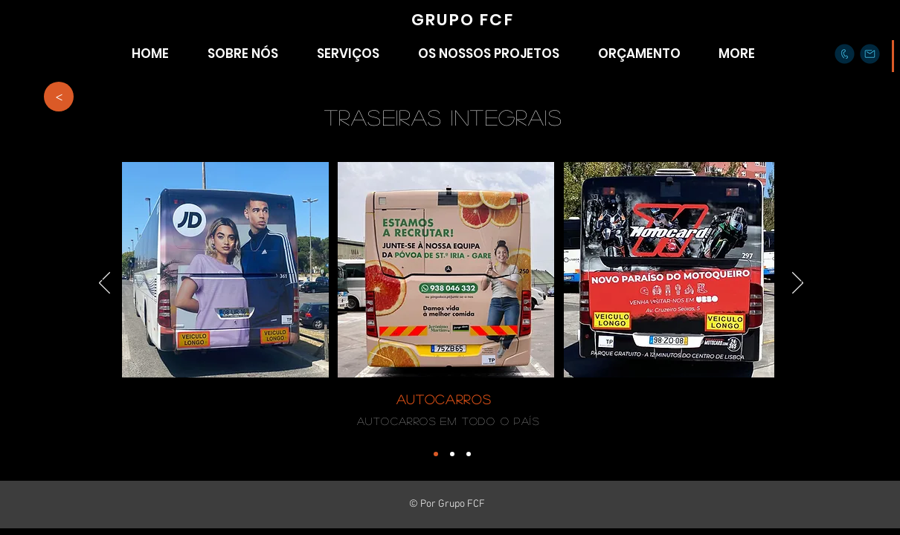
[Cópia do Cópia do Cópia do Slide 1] (468, 454)
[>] (59, 96)
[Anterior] (102, 276)
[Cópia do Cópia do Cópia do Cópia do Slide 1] (436, 454)
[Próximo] (803, 276)
